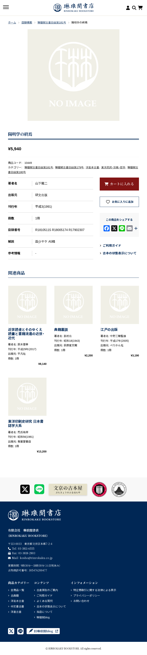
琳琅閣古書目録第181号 (52, 22)
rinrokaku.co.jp (36, 558)
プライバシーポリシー (86, 595)
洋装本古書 (92, 167)
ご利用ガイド (112, 245)
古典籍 (15, 595)
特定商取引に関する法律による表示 (94, 590)
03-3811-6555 (26, 548)
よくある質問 (45, 601)
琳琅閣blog (43, 617)
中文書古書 (17, 606)
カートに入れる (122, 183)
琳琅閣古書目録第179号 (69, 167)
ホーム (12, 22)
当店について (45, 611)
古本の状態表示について (119, 253)
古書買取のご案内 (47, 590)
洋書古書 (16, 611)
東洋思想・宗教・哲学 (113, 167)
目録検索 (26, 22)
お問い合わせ (81, 601)
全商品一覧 (17, 590)
